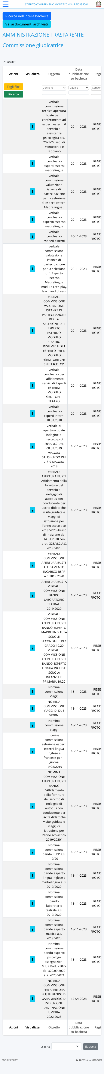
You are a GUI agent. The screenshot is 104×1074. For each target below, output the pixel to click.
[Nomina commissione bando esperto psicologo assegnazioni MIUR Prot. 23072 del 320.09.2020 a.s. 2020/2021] (32, 959)
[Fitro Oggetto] (54, 92)
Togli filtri (13, 87)
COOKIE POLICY (10, 1060)
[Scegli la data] (78, 92)
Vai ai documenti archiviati (26, 24)
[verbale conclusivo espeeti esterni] (32, 236)
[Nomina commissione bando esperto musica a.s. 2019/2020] (32, 929)
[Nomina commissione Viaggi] (32, 691)
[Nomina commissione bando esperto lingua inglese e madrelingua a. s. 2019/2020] (32, 875)
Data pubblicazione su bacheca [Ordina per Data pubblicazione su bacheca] (78, 73)
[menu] (66, 1046)
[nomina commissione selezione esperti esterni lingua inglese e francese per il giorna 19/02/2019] (32, 751)
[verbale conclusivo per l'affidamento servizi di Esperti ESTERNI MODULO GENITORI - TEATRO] (32, 385)
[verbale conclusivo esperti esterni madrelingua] (32, 163)
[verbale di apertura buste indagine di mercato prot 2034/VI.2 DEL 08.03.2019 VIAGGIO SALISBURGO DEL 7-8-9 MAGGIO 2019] (32, 446)
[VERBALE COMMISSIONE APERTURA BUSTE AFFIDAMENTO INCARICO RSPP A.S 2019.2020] (32, 565)
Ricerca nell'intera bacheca (27, 16)
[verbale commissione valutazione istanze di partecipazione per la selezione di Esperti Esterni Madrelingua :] (32, 191)
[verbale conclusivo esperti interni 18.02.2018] (32, 413)
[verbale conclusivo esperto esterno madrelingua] (32, 219)
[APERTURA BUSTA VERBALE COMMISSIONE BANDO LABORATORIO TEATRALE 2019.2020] (32, 595)
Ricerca (13, 94)
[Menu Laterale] (6, 5)
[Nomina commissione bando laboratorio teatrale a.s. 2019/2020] (32, 903)
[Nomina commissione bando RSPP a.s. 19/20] (32, 852)
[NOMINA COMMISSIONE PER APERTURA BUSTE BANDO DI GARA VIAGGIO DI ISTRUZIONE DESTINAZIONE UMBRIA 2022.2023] (32, 998)
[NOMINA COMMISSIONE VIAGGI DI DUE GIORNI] (32, 708)
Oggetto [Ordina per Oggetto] (54, 74)
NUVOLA (82, 1060)
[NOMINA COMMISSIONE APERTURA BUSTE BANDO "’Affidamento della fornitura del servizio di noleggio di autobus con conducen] (32, 806)
